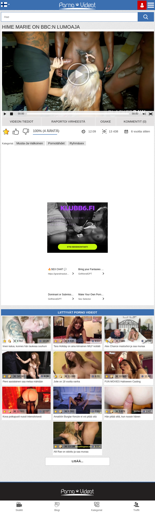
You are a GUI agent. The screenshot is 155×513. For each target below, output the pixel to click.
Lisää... (77, 461)
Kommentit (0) (135, 121)
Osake (105, 121)
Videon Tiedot (21, 121)
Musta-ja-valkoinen (29, 143)
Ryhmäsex (77, 143)
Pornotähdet (56, 143)
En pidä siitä (25, 132)
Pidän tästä (17, 132)
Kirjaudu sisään (142, 5)
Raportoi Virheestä (68, 121)
